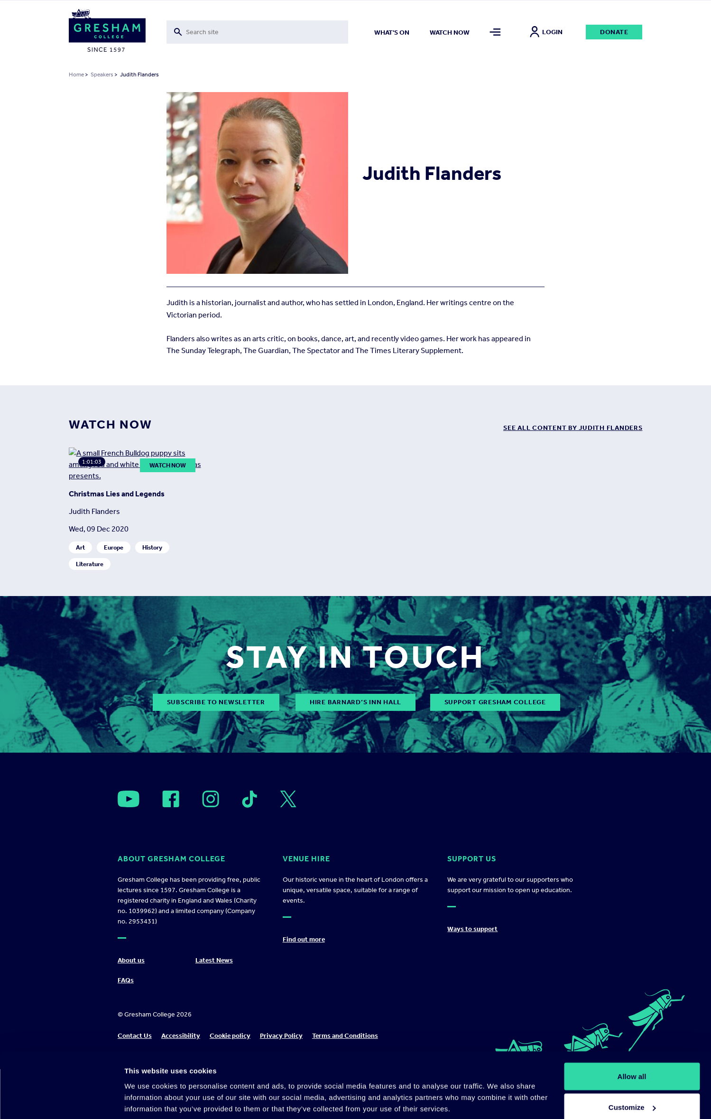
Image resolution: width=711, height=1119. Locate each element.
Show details (146, 1090)
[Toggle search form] (257, 32)
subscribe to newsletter (216, 752)
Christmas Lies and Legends (117, 543)
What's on (391, 32)
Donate (614, 32)
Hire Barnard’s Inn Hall (355, 752)
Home (76, 74)
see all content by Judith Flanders (573, 428)
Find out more (304, 989)
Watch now (450, 32)
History (152, 597)
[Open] (128, 849)
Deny (632, 1094)
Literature (89, 613)
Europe (113, 597)
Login (546, 32)
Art (80, 597)
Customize (632, 1063)
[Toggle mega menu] (495, 32)
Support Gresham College (495, 752)
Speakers (102, 74)
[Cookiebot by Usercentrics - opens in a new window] (61, 1100)
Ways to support (472, 979)
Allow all (632, 1031)
